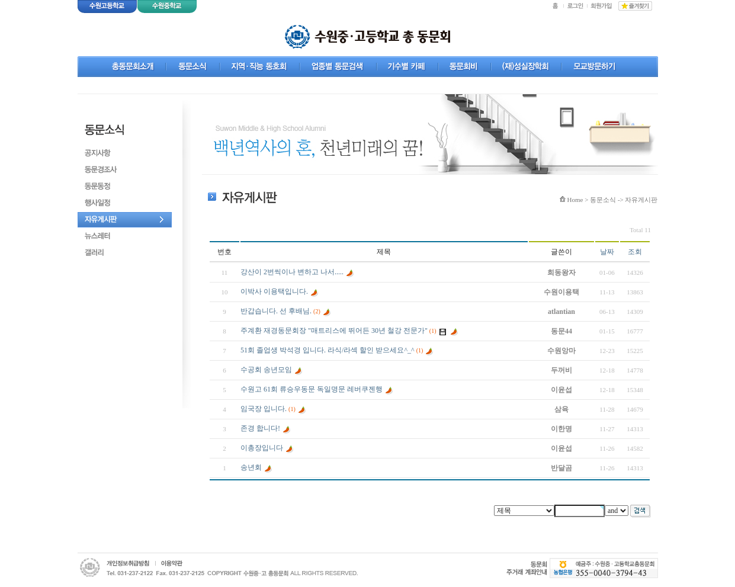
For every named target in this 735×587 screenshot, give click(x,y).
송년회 (251, 467)
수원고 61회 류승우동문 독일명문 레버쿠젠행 (311, 389)
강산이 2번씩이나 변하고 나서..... (292, 272)
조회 (635, 252)
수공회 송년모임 (266, 369)
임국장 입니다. (263, 409)
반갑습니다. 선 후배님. (276, 311)
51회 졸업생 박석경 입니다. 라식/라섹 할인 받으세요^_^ (327, 350)
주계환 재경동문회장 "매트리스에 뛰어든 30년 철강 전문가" (334, 330)
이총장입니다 (261, 448)
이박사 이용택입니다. (274, 291)
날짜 (607, 252)
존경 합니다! (260, 428)
